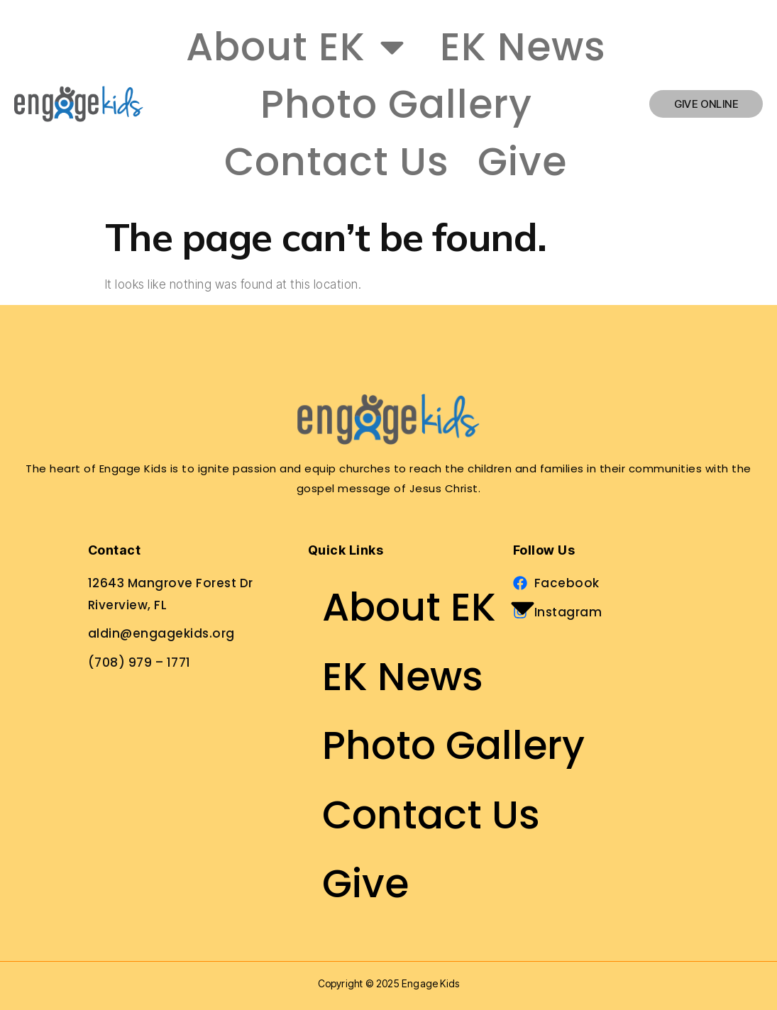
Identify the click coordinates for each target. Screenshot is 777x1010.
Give (522, 161)
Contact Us (336, 161)
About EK (299, 46)
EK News (523, 46)
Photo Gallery (396, 104)
